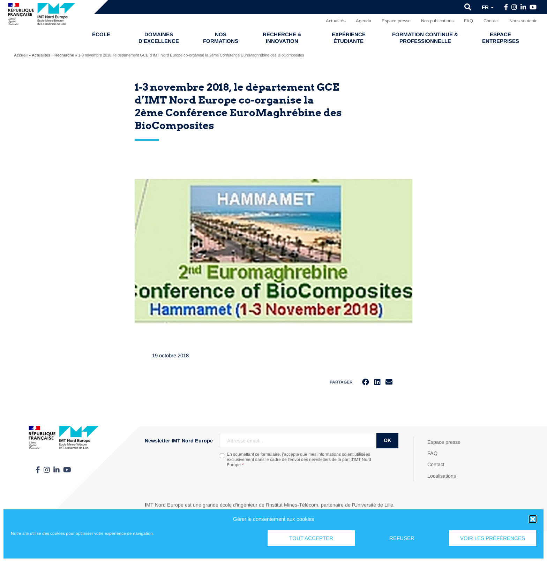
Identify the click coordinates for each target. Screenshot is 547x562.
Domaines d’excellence (158, 37)
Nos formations (220, 37)
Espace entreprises (500, 37)
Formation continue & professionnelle (425, 37)
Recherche (64, 55)
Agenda (363, 20)
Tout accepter (311, 538)
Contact (491, 20)
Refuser (401, 538)
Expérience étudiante (349, 37)
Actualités (335, 20)
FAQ (468, 20)
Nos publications (437, 20)
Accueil (21, 55)
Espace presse (396, 20)
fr (488, 7)
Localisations (441, 476)
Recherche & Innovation (282, 37)
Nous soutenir (523, 20)
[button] (532, 519)
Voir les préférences (492, 538)
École (101, 34)
